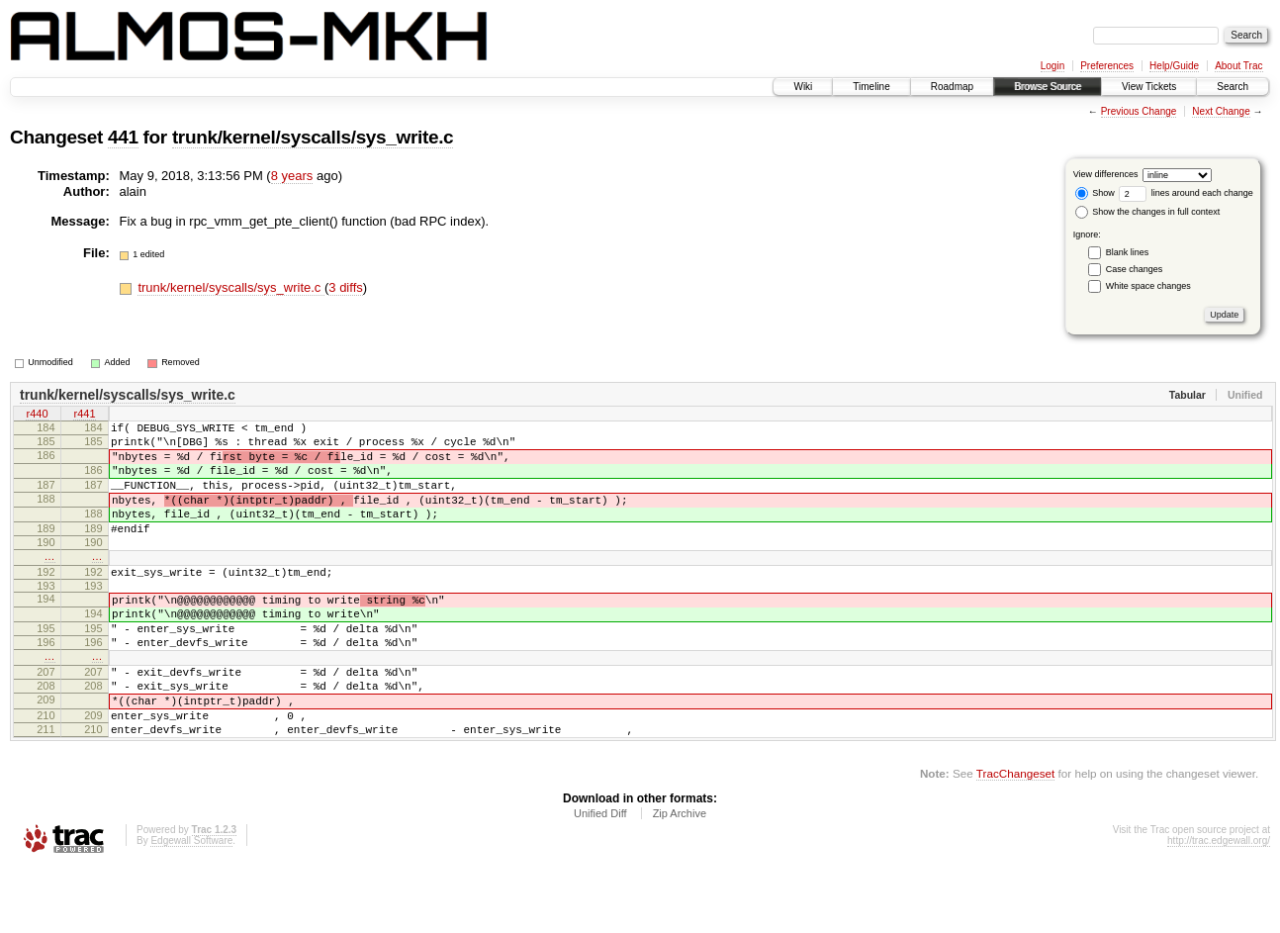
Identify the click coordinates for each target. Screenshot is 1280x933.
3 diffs (345, 287)
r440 (36, 415)
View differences (1106, 174)
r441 (84, 415)
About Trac (1238, 65)
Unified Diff (600, 879)
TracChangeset (1015, 838)
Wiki (802, 86)
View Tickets (1149, 86)
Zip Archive (679, 879)
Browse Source (1047, 86)
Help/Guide (1174, 65)
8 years (292, 175)
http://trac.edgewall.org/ (1218, 905)
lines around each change (1186, 193)
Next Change (1220, 111)
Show (1095, 193)
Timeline (871, 86)
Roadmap (952, 86)
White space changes (1148, 286)
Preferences (1107, 65)
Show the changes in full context (1148, 212)
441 (123, 137)
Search (1232, 86)
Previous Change (1139, 111)
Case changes (1134, 269)
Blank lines (1127, 252)
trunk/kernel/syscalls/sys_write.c (312, 137)
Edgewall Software (191, 905)
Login (1052, 65)
